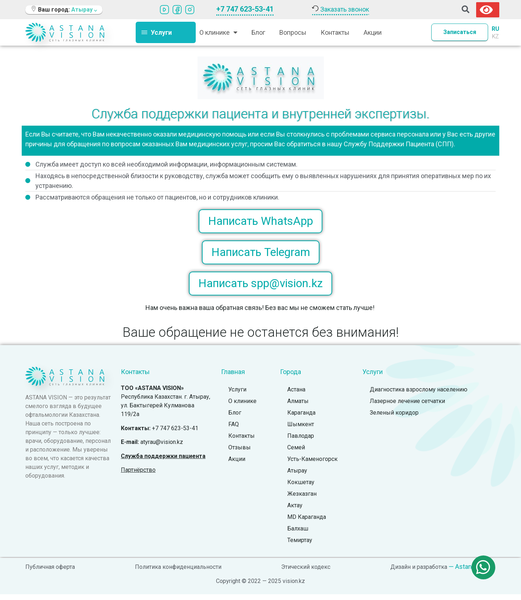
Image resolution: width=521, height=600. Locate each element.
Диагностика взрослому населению (418, 395)
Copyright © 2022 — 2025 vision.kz (260, 586)
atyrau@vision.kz (161, 447)
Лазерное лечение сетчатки (407, 407)
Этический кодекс (305, 573)
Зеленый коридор (394, 418)
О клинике (218, 32)
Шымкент (300, 430)
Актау (294, 511)
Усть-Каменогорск (312, 465)
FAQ (233, 430)
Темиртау (299, 546)
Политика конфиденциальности (178, 573)
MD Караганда (306, 523)
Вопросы (292, 32)
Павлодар (300, 442)
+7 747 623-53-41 (245, 9)
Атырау (297, 476)
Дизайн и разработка (418, 573)
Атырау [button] (84, 9)
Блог (258, 32)
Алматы (298, 407)
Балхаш (297, 534)
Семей (296, 453)
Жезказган (302, 499)
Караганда (301, 418)
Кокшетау (300, 488)
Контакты (335, 32)
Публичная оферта (50, 573)
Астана (296, 395)
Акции (373, 32)
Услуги (237, 395)
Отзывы (239, 453)
